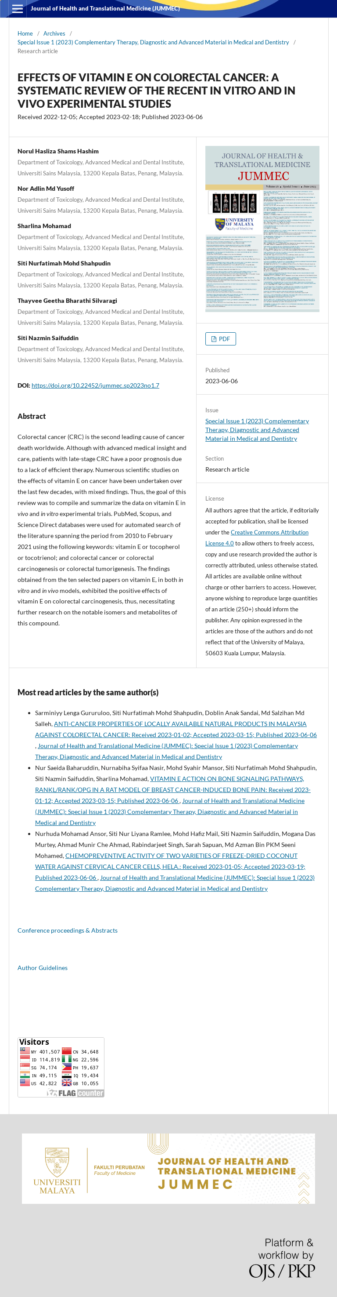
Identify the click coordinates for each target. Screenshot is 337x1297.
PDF (224, 338)
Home (25, 33)
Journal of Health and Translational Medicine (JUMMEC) (105, 8)
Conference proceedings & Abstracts (68, 930)
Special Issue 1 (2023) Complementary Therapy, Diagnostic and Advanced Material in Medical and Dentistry (153, 42)
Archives (54, 33)
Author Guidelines (43, 967)
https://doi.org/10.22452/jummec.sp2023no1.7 (95, 385)
